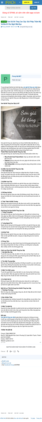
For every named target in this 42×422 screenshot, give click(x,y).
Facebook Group (9, 365)
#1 (40, 342)
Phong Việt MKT (6, 26)
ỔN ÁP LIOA (5, 361)
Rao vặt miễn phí (18, 418)
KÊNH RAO (3, 418)
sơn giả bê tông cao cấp (26, 26)
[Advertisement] (21, 50)
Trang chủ (39, 418)
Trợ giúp (33, 418)
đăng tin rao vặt (6, 363)
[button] (2, 2)
